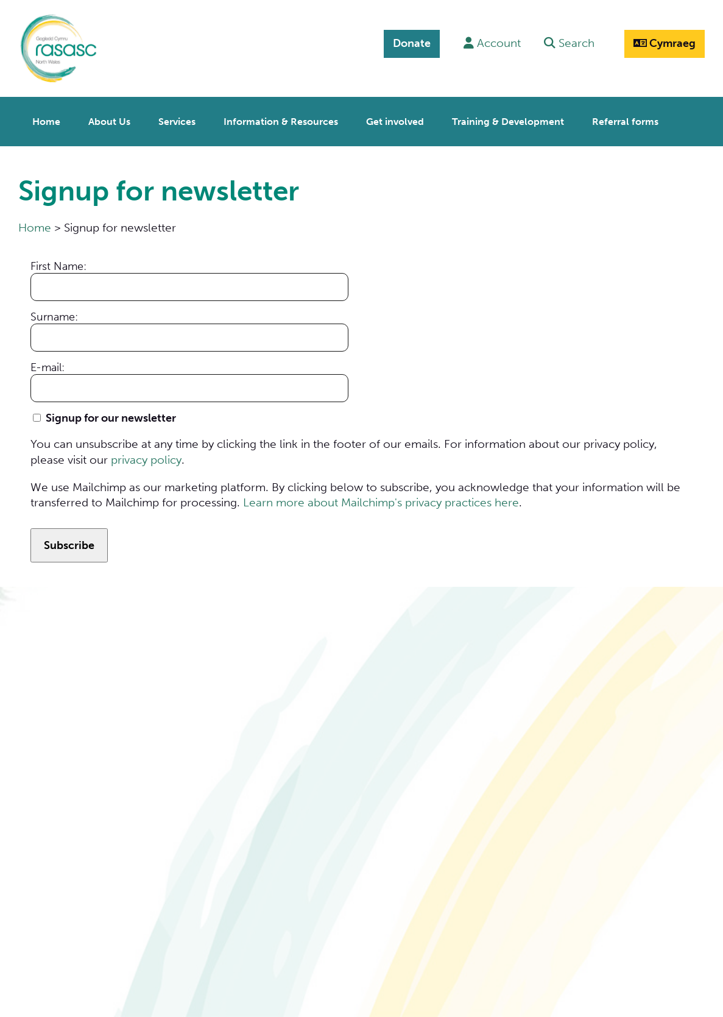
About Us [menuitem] (109, 118)
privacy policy (146, 456)
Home (34, 225)
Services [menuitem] (177, 118)
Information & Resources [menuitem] (281, 118)
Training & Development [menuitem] (508, 118)
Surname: (54, 313)
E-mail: (47, 363)
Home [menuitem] (46, 118)
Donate (409, 43)
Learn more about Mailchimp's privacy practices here (381, 499)
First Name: (58, 262)
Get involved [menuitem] (395, 118)
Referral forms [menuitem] (625, 118)
